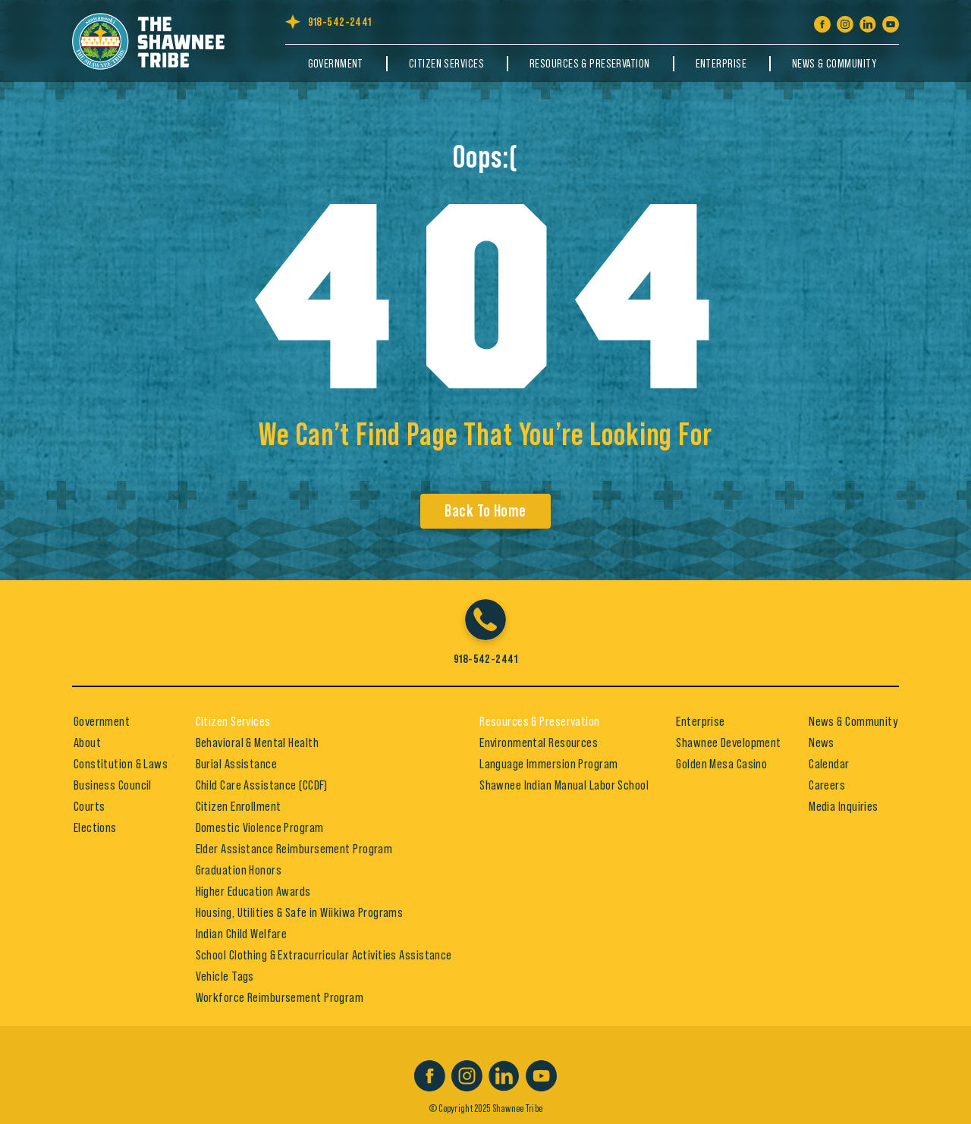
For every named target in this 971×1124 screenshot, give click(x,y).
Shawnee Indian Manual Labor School (564, 785)
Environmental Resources (538, 742)
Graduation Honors (238, 870)
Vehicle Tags (225, 976)
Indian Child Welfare (242, 933)
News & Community (834, 64)
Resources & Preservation (589, 64)
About (87, 742)
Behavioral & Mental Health (257, 742)
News (821, 742)
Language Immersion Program (548, 764)
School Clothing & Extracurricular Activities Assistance (324, 955)
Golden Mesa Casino (721, 764)
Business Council (113, 785)
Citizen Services (446, 64)
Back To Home (485, 511)
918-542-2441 (340, 22)
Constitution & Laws (121, 764)
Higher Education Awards (253, 891)
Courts (89, 806)
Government (335, 64)
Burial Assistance (236, 764)
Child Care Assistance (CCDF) (262, 785)
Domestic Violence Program (260, 827)
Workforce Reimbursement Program (280, 997)
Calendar (829, 764)
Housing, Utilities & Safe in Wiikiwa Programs (300, 912)
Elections (95, 827)
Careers (827, 785)
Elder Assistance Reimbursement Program (294, 849)
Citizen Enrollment (238, 806)
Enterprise (721, 64)
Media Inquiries (843, 806)
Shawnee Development (728, 742)
